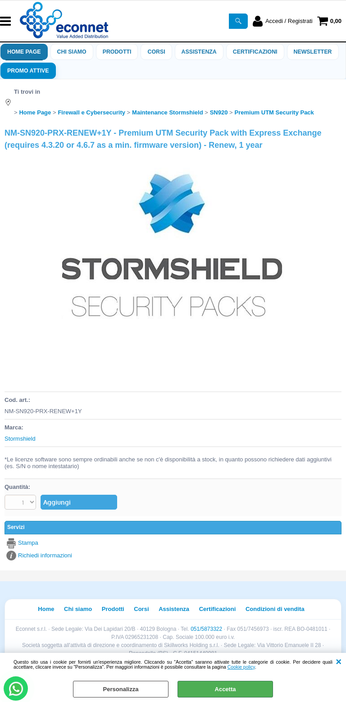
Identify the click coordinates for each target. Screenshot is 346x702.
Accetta (225, 689)
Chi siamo (71, 52)
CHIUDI (338, 661)
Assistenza (174, 609)
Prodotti (117, 52)
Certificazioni (255, 52)
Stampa (28, 542)
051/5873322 (206, 629)
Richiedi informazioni (45, 555)
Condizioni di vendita (275, 609)
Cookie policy (241, 667)
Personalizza (121, 689)
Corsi (156, 52)
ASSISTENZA (199, 52)
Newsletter (313, 52)
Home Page (24, 52)
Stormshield (20, 438)
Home (46, 609)
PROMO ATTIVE (28, 71)
